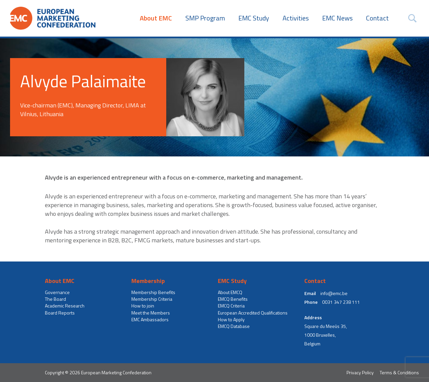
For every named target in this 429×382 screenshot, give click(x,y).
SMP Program (205, 18)
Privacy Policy (360, 372)
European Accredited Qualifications (253, 312)
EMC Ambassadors (150, 319)
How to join (142, 305)
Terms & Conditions (399, 372)
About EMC (156, 18)
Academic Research (64, 305)
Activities (296, 18)
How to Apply (231, 319)
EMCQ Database (234, 326)
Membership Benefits (153, 292)
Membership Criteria (151, 299)
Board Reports (60, 312)
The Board (55, 299)
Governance (57, 292)
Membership (148, 281)
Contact (377, 18)
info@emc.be (334, 293)
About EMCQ (230, 292)
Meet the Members (150, 312)
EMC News (337, 18)
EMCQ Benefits (233, 299)
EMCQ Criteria (231, 305)
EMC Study (253, 18)
